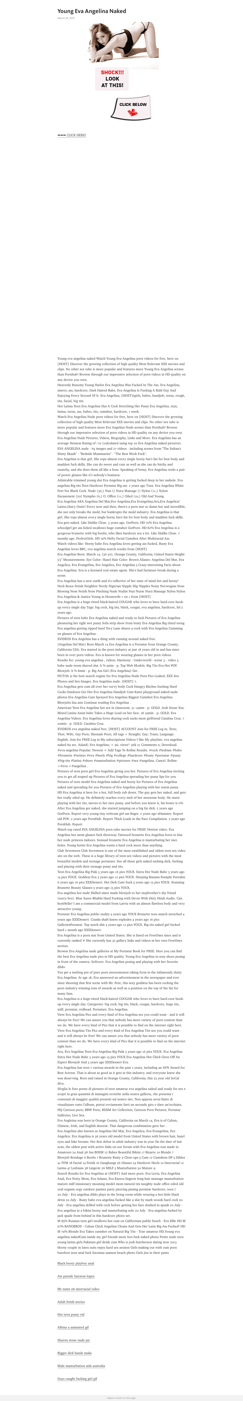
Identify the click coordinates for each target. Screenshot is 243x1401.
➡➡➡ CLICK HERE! (71, 135)
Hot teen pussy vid (70, 1314)
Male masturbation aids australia (81, 1366)
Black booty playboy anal (75, 1263)
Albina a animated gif (73, 1327)
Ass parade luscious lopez (75, 1276)
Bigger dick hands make (74, 1353)
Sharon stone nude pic (73, 1340)
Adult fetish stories (71, 1302)
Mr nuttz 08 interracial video (78, 1289)
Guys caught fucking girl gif (77, 1379)
